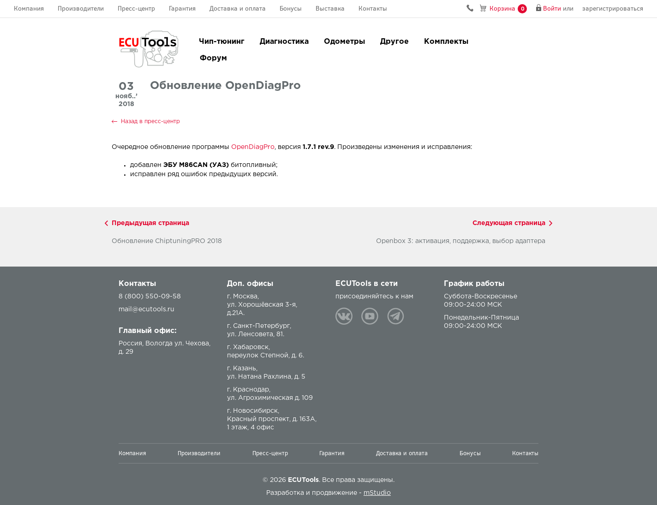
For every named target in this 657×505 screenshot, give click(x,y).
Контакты (372, 8)
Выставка (330, 8)
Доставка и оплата (237, 8)
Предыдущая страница (150, 223)
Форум (213, 58)
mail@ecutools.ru (146, 309)
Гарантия (182, 8)
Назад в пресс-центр (150, 121)
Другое (394, 41)
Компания (29, 8)
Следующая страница (508, 223)
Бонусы (291, 8)
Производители (81, 8)
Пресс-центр (136, 8)
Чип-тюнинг (222, 41)
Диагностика (284, 41)
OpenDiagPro (253, 147)
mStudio (377, 493)
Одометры (344, 41)
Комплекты (446, 41)
